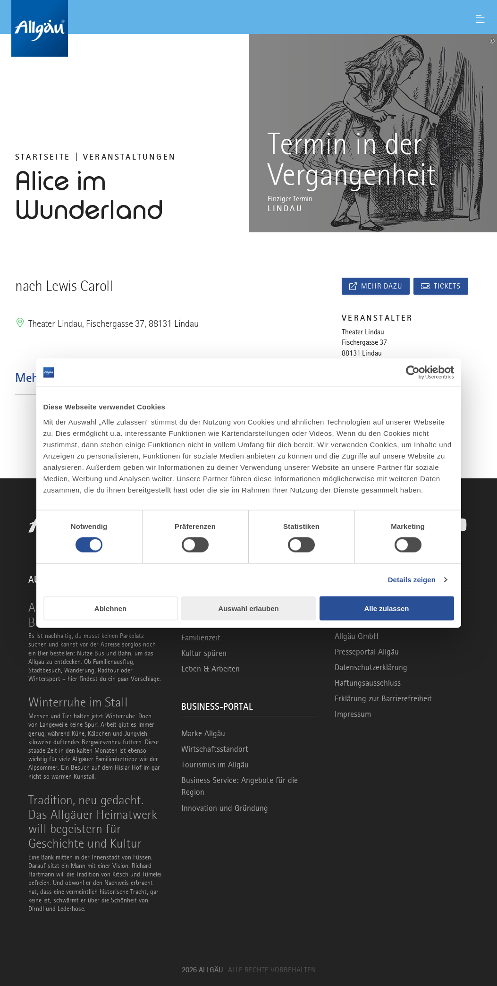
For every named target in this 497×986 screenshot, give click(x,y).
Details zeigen (412, 580)
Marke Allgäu (203, 733)
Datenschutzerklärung (371, 667)
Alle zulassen (386, 608)
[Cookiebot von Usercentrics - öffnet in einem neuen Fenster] (412, 373)
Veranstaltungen (129, 157)
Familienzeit (200, 637)
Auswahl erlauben (248, 608)
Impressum (353, 714)
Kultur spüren (204, 653)
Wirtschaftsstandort (214, 749)
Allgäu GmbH (357, 636)
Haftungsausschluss (368, 683)
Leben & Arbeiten (210, 668)
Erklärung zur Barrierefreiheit (383, 698)
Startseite (42, 157)
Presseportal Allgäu (367, 651)
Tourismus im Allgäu (215, 764)
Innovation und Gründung (224, 808)
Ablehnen (110, 608)
